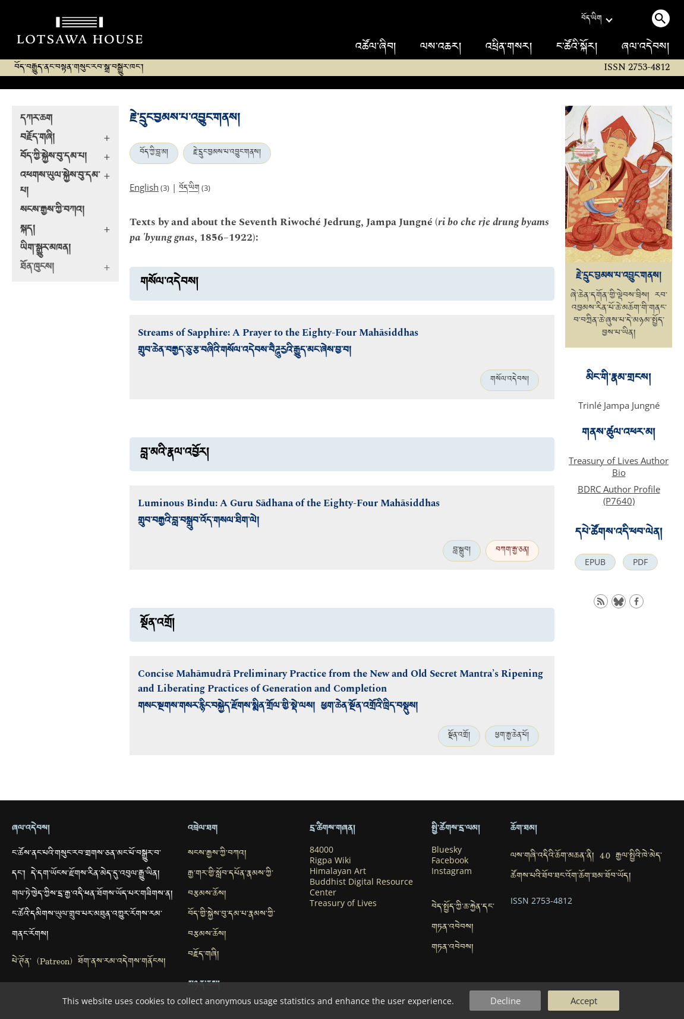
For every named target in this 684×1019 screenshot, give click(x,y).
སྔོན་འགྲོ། (459, 736)
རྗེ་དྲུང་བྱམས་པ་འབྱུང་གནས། (227, 153)
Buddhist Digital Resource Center (361, 887)
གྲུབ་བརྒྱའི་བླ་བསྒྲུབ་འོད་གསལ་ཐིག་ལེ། (198, 522)
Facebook (449, 860)
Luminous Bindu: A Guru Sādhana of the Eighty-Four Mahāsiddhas (289, 503)
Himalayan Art (338, 871)
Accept (583, 1001)
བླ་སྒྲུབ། (462, 551)
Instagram (451, 871)
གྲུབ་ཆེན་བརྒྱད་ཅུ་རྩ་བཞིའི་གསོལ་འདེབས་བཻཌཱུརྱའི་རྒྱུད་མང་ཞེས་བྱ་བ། (244, 351)
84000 (321, 849)
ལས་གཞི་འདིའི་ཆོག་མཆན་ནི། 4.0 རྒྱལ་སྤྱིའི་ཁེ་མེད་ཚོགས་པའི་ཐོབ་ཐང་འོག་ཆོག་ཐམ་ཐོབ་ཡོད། (586, 867)
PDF (640, 562)
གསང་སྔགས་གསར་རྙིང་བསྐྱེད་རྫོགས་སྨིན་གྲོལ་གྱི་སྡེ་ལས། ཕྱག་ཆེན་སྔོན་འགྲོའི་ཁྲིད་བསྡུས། (278, 707)
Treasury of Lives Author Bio (619, 466)
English (144, 187)
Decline (505, 1001)
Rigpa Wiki (330, 860)
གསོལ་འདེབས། (509, 380)
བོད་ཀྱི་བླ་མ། (154, 153)
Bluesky (446, 849)
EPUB (595, 562)
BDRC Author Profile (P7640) (619, 495)
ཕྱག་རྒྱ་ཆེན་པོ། (512, 736)
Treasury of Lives (343, 903)
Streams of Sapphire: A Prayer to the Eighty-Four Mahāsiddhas (278, 333)
